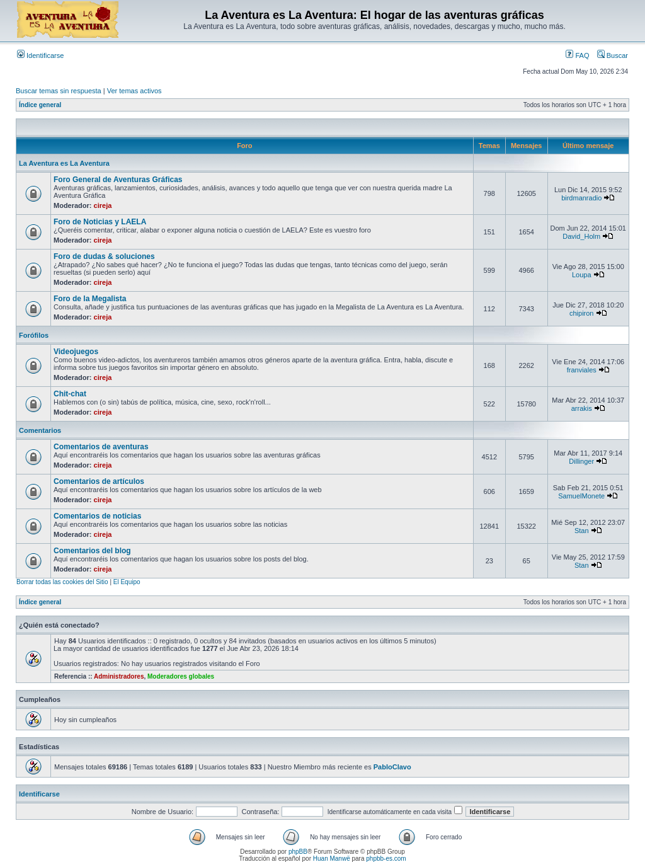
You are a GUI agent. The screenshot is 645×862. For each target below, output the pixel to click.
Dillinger (581, 461)
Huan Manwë (331, 858)
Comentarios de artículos (99, 481)
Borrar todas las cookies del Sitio (62, 581)
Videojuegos (76, 351)
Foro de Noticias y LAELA (100, 221)
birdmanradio (581, 198)
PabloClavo (392, 767)
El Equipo (126, 581)
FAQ (577, 55)
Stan (581, 530)
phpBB (297, 851)
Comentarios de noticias (97, 516)
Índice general (40, 104)
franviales (581, 370)
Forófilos (34, 335)
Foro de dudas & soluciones (104, 256)
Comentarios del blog (92, 550)
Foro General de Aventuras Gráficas (118, 179)
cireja (103, 205)
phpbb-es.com (386, 858)
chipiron (581, 313)
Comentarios (40, 430)
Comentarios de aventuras (101, 446)
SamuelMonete (581, 496)
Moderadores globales (180, 676)
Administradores (119, 676)
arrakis (581, 408)
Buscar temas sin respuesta (58, 91)
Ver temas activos (134, 91)
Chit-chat (70, 393)
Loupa (581, 275)
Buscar (612, 55)
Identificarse (40, 55)
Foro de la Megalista (90, 298)
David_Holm (581, 236)
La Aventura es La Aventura (64, 163)
